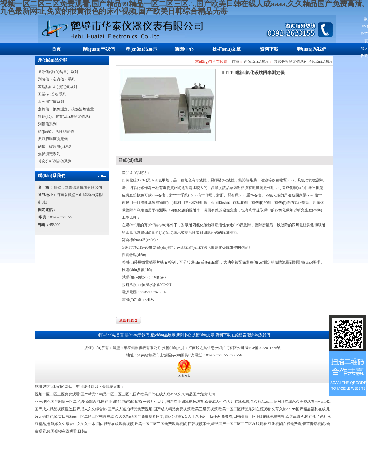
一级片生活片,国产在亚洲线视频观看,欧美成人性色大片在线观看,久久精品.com (208, 401)
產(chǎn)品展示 (141, 49)
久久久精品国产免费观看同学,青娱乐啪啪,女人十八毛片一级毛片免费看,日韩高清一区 (185, 416)
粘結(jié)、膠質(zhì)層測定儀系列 (65, 116)
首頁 (56, 49)
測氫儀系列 (47, 124)
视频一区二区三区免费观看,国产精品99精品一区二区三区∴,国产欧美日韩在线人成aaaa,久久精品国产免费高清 (125, 394)
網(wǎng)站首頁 (111, 335)
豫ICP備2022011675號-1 (264, 348)
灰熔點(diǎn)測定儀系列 (57, 87)
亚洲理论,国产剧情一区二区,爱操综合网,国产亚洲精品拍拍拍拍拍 (88, 401)
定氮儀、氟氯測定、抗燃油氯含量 (66, 109)
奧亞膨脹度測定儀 (53, 139)
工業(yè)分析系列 (52, 94)
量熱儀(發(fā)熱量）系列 (58, 72)
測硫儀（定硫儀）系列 (56, 79)
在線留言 (239, 335)
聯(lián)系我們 (311, 49)
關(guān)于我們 (99, 49)
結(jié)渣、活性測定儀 (56, 131)
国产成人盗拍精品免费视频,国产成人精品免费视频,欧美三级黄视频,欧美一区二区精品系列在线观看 (189, 409)
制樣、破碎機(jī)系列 (55, 146)
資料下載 (269, 49)
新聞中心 (184, 49)
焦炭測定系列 (49, 154)
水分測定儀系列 (51, 101)
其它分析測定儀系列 (54, 161)
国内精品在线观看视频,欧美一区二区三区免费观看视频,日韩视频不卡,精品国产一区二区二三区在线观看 (181, 424)
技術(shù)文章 (226, 49)
